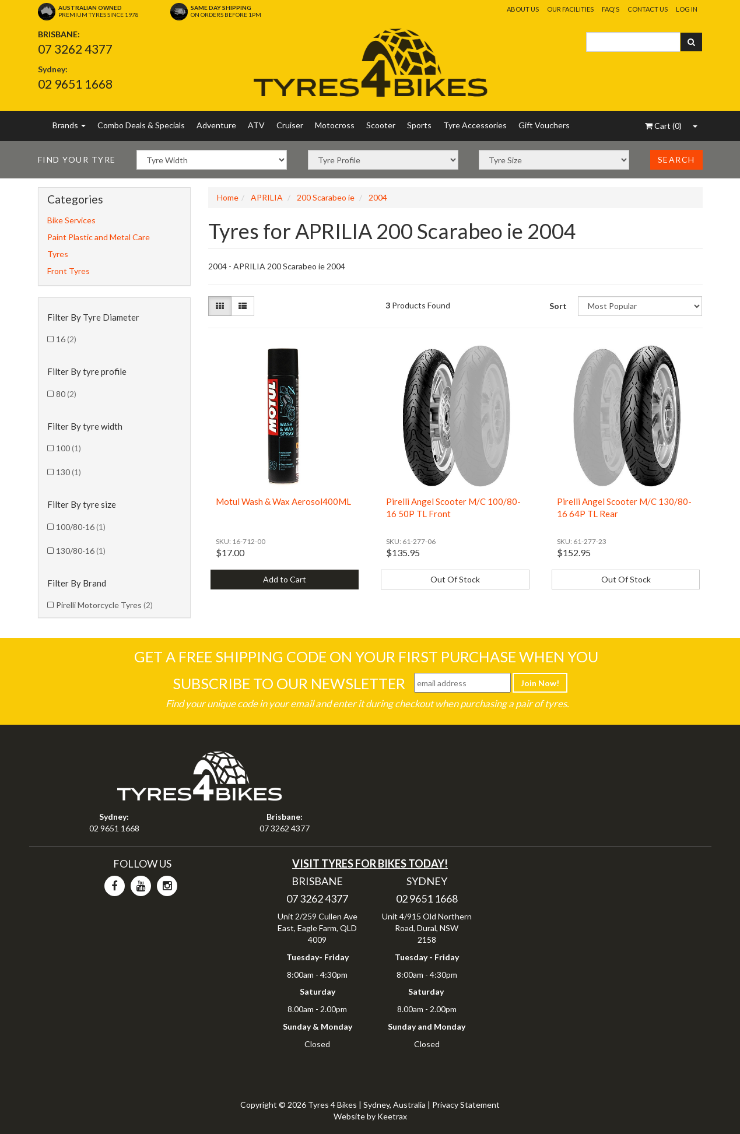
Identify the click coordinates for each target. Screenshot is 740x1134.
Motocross (335, 125)
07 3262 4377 (75, 48)
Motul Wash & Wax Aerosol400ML (283, 501)
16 (66, 339)
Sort (558, 306)
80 (66, 394)
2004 (378, 197)
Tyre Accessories (475, 125)
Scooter (380, 125)
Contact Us (647, 9)
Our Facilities (570, 9)
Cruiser (289, 125)
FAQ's (610, 9)
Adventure (216, 125)
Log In (686, 9)
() (663, 126)
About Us (523, 9)
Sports (419, 125)
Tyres (57, 254)
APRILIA (267, 197)
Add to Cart (284, 579)
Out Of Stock (455, 579)
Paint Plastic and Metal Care (98, 237)
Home (228, 197)
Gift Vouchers (544, 125)
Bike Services (71, 220)
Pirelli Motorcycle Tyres (104, 605)
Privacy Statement (466, 1105)
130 (68, 472)
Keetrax (392, 1116)
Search (676, 159)
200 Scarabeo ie (326, 197)
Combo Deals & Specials (141, 125)
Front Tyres (68, 271)
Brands (69, 125)
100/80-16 (81, 527)
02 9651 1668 (75, 83)
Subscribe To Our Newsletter (289, 683)
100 (68, 448)
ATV (256, 125)
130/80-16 (81, 551)
